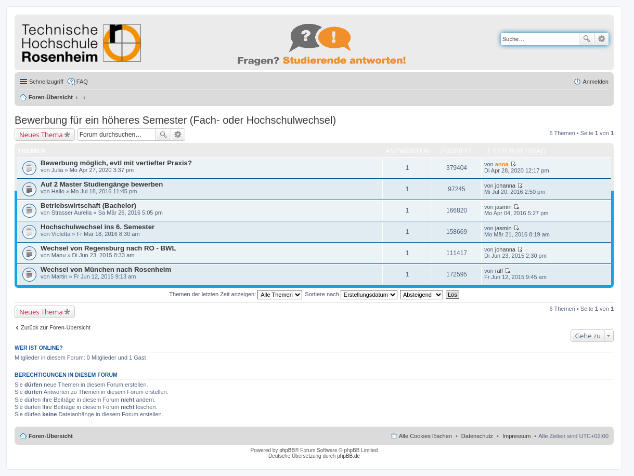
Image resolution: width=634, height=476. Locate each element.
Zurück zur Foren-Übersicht (55, 327)
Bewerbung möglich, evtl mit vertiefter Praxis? (116, 163)
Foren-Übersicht (51, 97)
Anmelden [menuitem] (596, 81)
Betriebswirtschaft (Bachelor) (88, 205)
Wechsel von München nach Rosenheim (106, 269)
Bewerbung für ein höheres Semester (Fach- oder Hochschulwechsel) (175, 120)
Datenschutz (477, 436)
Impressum (516, 436)
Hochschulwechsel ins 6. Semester (97, 227)
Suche (586, 39)
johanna (505, 185)
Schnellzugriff (46, 81)
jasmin (503, 207)
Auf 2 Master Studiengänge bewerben (102, 184)
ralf (499, 271)
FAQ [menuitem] (82, 81)
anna (502, 164)
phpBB (287, 450)
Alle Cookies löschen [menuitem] (425, 436)
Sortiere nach (351, 294)
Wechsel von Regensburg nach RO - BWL (108, 248)
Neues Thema (41, 134)
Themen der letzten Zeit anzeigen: (235, 294)
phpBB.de (348, 456)
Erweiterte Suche (601, 39)
